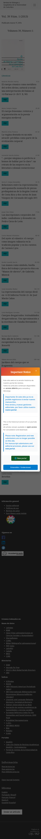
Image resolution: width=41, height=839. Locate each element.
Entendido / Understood (20, 467)
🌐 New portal (20, 458)
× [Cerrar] (36, 370)
